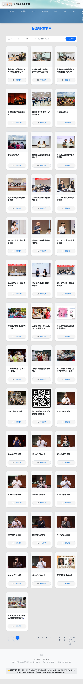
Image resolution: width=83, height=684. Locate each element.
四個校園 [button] (11, 11)
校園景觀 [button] (23, 11)
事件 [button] (33, 11)
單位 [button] (56, 11)
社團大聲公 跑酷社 (15, 411)
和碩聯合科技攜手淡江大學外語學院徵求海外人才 (16, 71)
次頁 (59, 639)
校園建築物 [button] (45, 11)
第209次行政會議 (63, 411)
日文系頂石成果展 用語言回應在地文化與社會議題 (65, 371)
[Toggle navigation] (78, 4)
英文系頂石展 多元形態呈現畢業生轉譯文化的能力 (17, 618)
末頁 (64, 639)
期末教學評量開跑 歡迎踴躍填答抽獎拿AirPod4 (41, 414)
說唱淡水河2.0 (62, 112)
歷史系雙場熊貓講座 (64, 575)
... (55, 637)
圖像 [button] (65, 11)
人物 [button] (74, 11)
